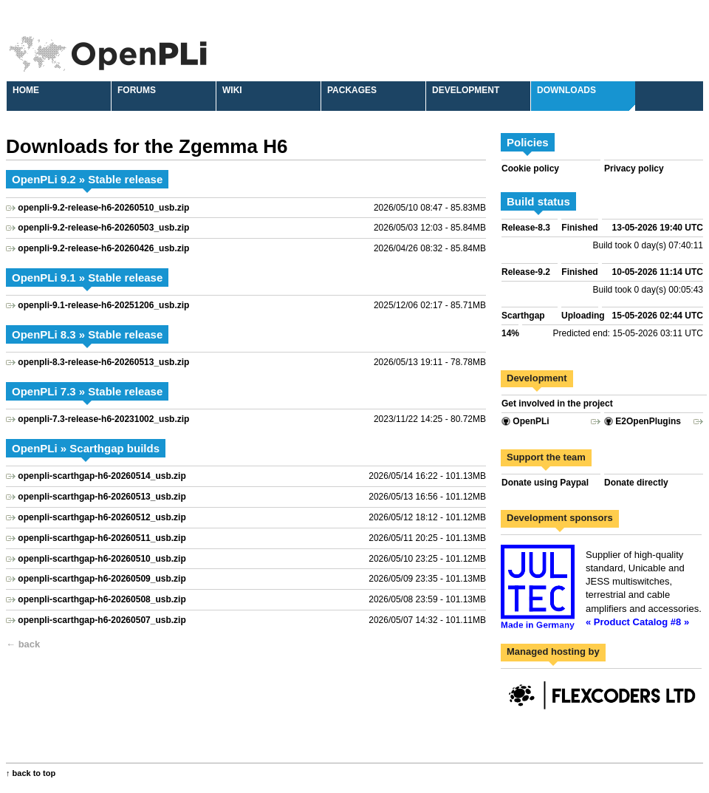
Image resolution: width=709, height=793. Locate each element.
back (29, 644)
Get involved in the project (557, 403)
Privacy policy (634, 168)
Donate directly (636, 482)
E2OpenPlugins (642, 421)
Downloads (566, 90)
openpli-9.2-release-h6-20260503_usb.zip (103, 227)
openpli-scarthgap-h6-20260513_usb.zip (101, 496)
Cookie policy (530, 168)
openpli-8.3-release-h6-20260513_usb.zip (103, 362)
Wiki (232, 90)
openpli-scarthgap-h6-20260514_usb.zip (101, 476)
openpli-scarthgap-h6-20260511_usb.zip (101, 538)
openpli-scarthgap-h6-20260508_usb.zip (101, 599)
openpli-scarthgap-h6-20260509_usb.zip (101, 579)
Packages (352, 90)
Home (26, 90)
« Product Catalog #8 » (637, 621)
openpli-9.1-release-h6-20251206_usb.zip (103, 305)
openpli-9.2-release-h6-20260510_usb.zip (103, 207)
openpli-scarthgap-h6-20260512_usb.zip (101, 517)
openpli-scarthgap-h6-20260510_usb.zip (101, 559)
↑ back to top (30, 773)
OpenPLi (525, 421)
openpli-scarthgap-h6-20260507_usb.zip (101, 620)
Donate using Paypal (545, 482)
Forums (136, 90)
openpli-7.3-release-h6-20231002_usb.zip (103, 419)
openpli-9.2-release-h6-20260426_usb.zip (103, 248)
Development (465, 90)
